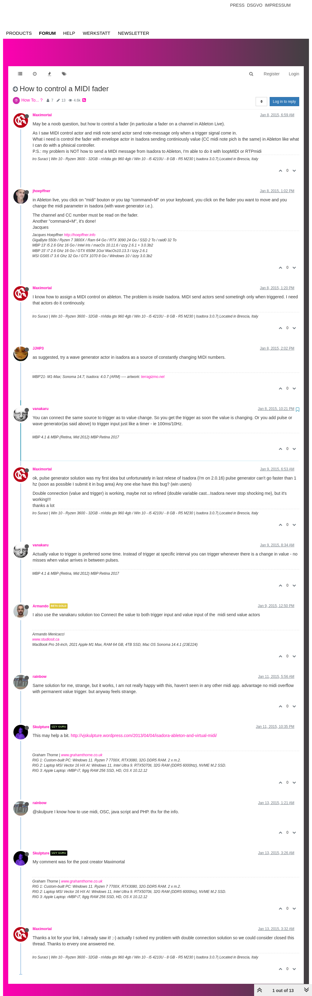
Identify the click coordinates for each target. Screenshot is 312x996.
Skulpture (41, 721)
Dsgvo (255, 5)
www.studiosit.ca (45, 633)
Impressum (278, 5)
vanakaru (40, 403)
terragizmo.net (153, 371)
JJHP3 (38, 342)
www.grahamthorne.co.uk (81, 749)
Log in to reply (284, 95)
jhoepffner (41, 185)
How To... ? (32, 94)
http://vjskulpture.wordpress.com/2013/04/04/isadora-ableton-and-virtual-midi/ (144, 729)
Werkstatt (96, 33)
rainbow (40, 670)
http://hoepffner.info (79, 229)
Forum (47, 33)
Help (69, 33)
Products (19, 33)
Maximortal (42, 109)
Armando (40, 600)
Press (237, 5)
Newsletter (133, 33)
